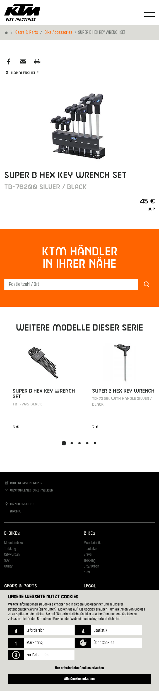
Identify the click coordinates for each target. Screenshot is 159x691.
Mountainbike (13, 543)
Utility (8, 566)
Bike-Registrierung (23, 483)
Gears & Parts (26, 32)
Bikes (89, 533)
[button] (41, 630)
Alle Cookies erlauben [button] (79, 678)
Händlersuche (21, 73)
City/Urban (12, 555)
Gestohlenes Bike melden (28, 490)
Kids (87, 572)
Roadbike (90, 549)
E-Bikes (12, 533)
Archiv (12, 511)
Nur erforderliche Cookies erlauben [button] (79, 667)
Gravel (88, 555)
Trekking (10, 549)
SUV (6, 561)
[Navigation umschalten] (149, 12)
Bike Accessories (58, 32)
